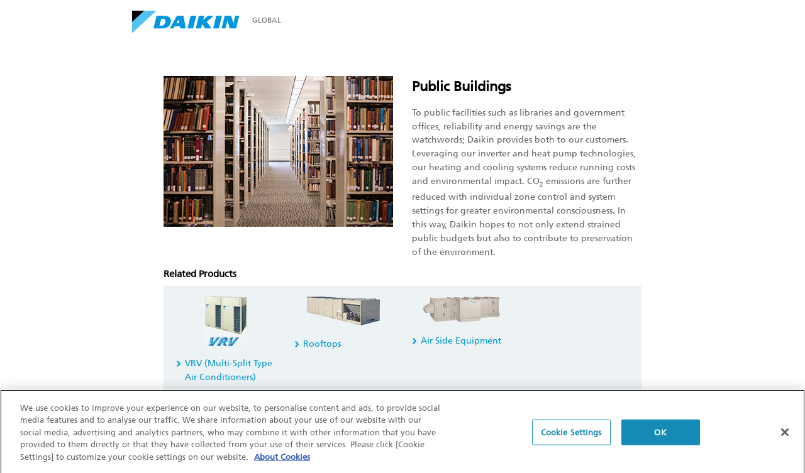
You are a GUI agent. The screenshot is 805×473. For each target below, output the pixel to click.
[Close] (785, 434)
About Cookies (282, 459)
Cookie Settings (571, 434)
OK (660, 434)
